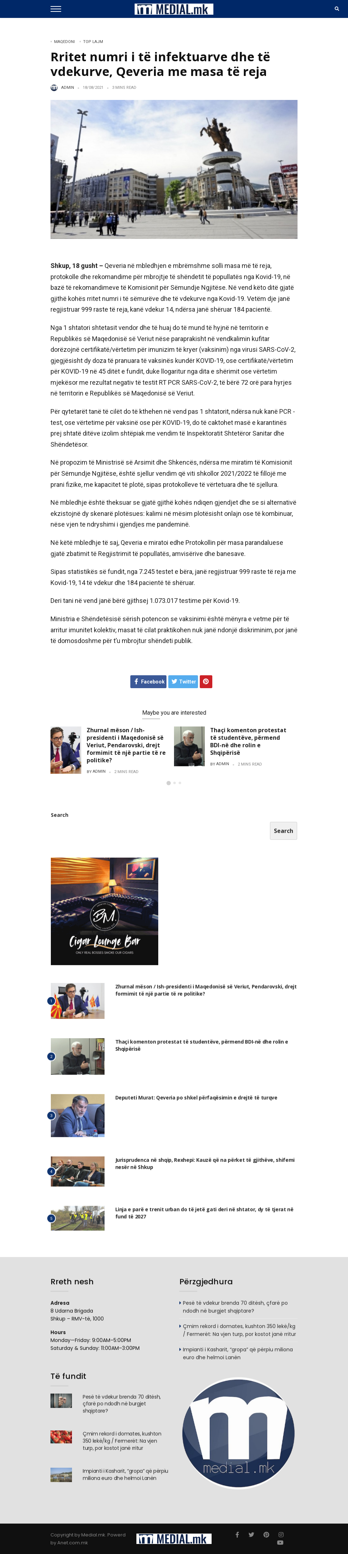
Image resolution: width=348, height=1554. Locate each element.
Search (59, 818)
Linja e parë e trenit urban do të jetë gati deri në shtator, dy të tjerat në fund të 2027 (204, 1217)
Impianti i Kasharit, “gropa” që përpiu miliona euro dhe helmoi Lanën (238, 1357)
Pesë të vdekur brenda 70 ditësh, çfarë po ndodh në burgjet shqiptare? (235, 1310)
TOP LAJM (93, 41)
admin (67, 88)
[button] (168, 783)
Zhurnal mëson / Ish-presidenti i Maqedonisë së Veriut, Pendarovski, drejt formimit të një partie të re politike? (126, 745)
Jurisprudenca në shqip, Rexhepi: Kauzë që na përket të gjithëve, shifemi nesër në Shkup (205, 1167)
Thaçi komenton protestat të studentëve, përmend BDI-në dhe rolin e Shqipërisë (248, 741)
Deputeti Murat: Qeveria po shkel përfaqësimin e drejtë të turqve (196, 1101)
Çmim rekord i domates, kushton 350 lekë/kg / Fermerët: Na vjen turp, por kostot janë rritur (239, 1334)
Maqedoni (64, 41)
